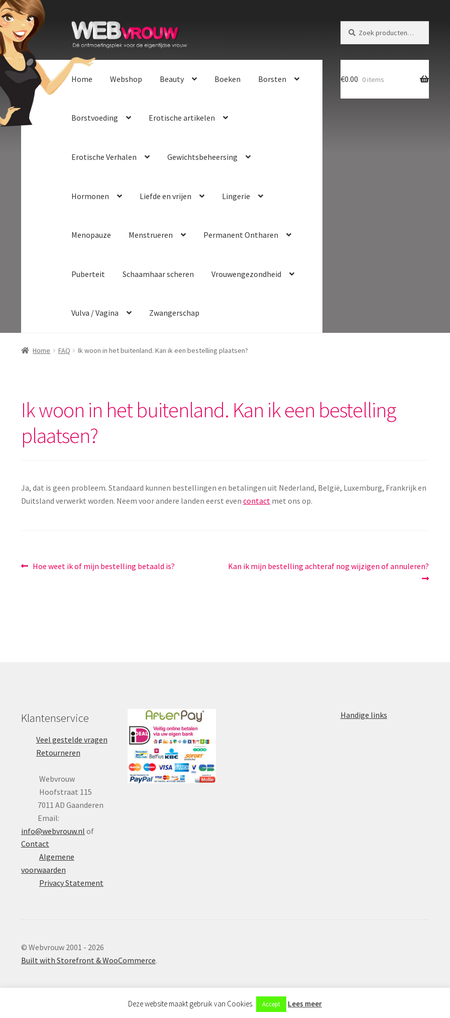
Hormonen (90, 196)
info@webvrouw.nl (53, 831)
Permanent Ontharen (240, 235)
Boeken (227, 79)
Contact (35, 844)
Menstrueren (151, 235)
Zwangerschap (174, 313)
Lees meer (305, 1003)
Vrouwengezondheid (246, 274)
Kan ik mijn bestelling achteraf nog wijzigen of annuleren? (328, 572)
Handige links (364, 715)
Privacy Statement (71, 883)
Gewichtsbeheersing (202, 157)
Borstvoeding (94, 118)
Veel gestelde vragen (71, 739)
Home (81, 79)
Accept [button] (271, 1004)
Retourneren (58, 753)
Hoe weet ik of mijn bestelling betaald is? (103, 566)
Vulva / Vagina (95, 313)
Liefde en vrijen (165, 196)
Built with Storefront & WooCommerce (88, 960)
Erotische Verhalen (104, 157)
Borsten (272, 79)
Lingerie (236, 196)
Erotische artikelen (182, 118)
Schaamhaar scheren (158, 274)
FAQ (64, 350)
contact (256, 501)
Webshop (126, 79)
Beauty (172, 79)
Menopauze (91, 235)
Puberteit (88, 274)
